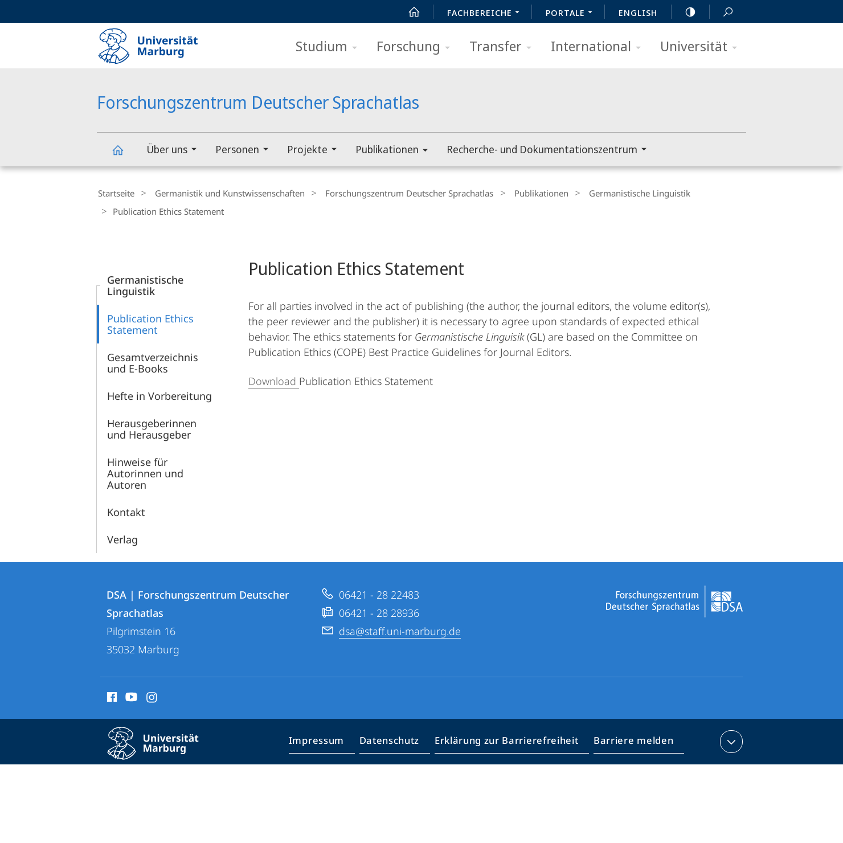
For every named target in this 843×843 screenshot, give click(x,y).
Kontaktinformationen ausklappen (730, 738)
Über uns (175, 150)
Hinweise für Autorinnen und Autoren (145, 470)
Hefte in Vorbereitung (159, 392)
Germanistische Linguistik (615, 193)
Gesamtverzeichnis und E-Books (152, 359)
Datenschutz (399, 740)
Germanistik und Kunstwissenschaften (223, 193)
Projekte (315, 150)
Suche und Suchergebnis (722, 12)
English (638, 12)
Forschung (417, 47)
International (599, 47)
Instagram (152, 695)
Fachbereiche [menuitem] (486, 14)
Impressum (329, 740)
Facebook (111, 695)
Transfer (504, 47)
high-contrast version (684, 12)
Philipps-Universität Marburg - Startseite (158, 42)
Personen (245, 150)
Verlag (122, 536)
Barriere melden (630, 740)
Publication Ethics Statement (150, 320)
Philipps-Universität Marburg (163, 749)
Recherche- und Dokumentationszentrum (550, 150)
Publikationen (395, 151)
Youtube (130, 695)
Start (407, 12)
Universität (702, 47)
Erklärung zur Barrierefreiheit (510, 740)
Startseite (115, 193)
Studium (330, 47)
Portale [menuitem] (572, 14)
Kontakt (126, 508)
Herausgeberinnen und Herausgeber (152, 425)
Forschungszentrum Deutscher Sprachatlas (124, 155)
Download (273, 377)
